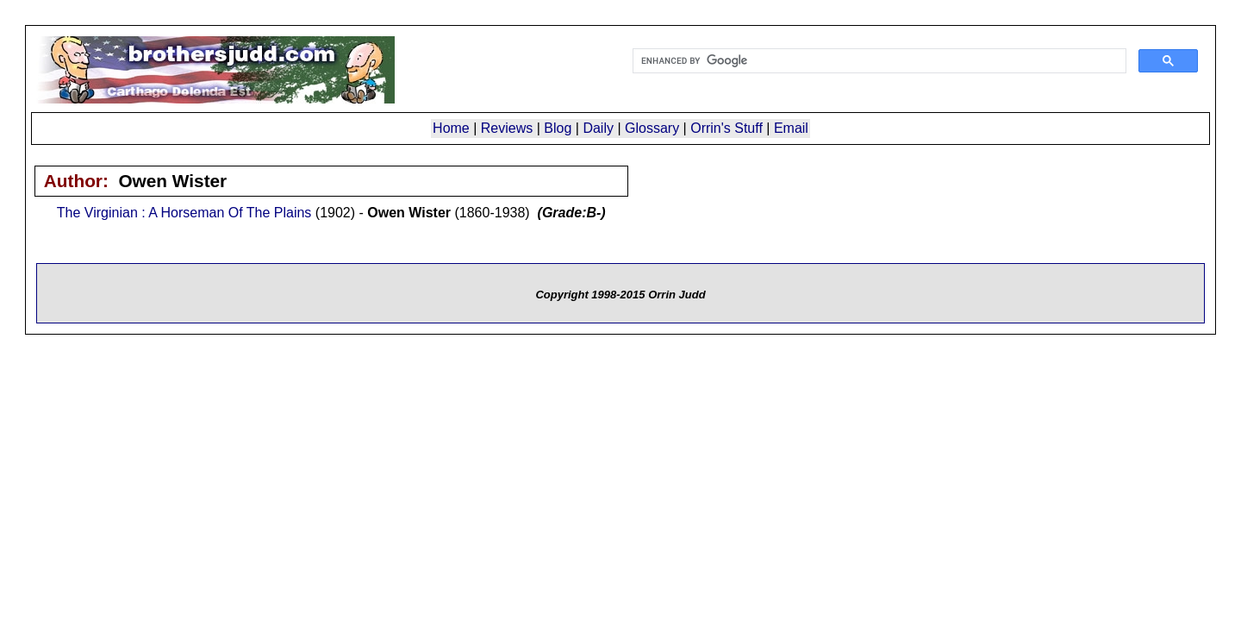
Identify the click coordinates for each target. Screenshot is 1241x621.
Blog (557, 128)
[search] (877, 61)
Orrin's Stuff (726, 128)
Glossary (652, 128)
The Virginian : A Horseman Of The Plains (184, 212)
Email (791, 128)
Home (451, 128)
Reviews (507, 128)
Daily (598, 128)
